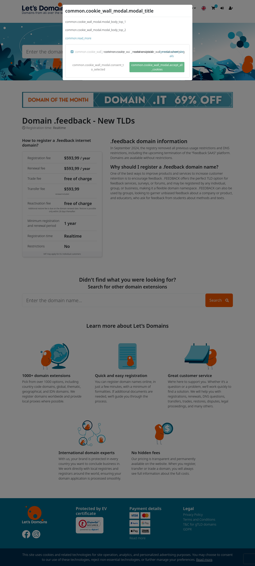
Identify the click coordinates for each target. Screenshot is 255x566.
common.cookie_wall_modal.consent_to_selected (98, 67)
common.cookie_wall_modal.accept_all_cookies (157, 67)
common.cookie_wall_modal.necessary (99, 52)
